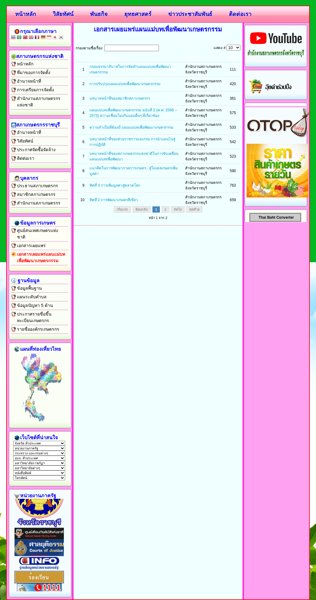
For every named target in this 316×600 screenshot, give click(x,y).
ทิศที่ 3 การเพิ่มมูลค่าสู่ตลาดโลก (114, 185)
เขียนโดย (193, 57)
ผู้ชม (233, 57)
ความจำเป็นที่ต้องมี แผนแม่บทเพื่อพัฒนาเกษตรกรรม (131, 127)
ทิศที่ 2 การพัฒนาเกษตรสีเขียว (113, 200)
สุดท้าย (194, 209)
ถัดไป (178, 209)
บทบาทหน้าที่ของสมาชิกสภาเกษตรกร (119, 98)
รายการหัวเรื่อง (102, 57)
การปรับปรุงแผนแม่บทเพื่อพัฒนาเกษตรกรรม (124, 84)
